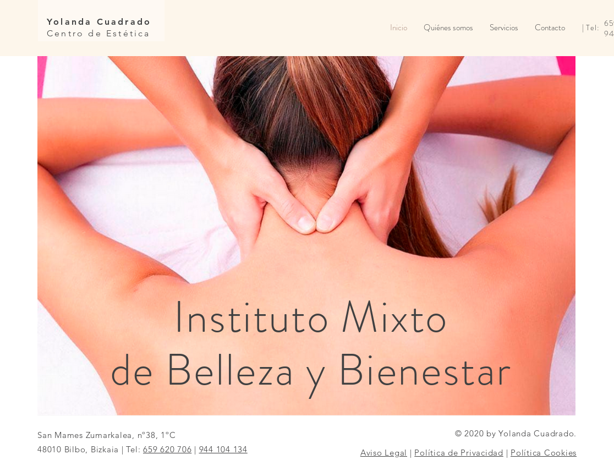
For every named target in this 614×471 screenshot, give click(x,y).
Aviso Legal (383, 452)
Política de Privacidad (458, 452)
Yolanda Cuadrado (99, 22)
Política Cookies (544, 452)
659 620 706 (167, 449)
